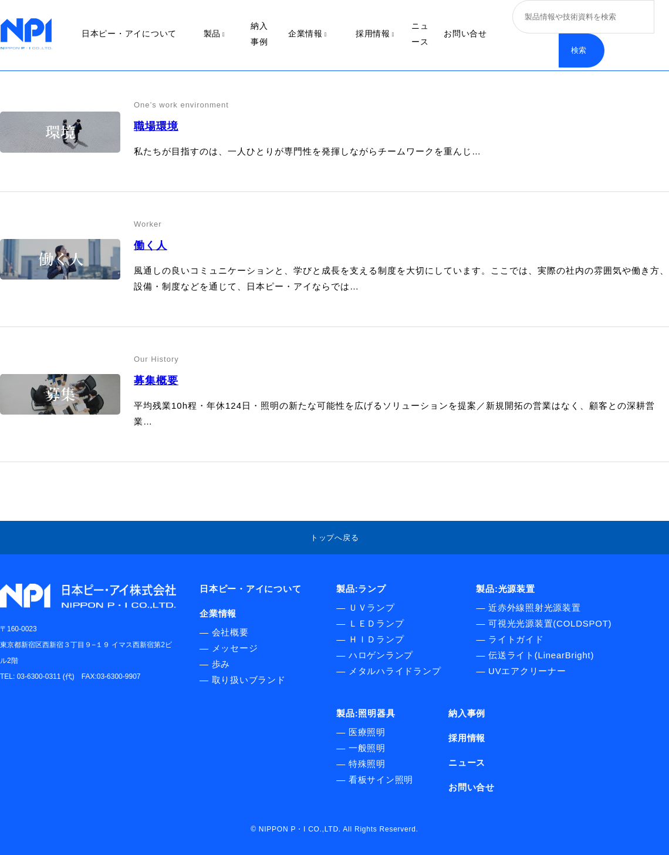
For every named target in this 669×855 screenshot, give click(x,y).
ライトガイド (516, 639)
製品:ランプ (361, 589)
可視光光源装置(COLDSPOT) (549, 623)
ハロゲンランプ (381, 655)
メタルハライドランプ (395, 671)
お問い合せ (465, 33)
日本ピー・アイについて (129, 33)
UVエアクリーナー (527, 671)
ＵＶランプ (372, 607)
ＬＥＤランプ (376, 623)
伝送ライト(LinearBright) (541, 655)
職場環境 (156, 126)
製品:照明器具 (365, 713)
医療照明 (367, 732)
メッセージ (235, 648)
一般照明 (367, 748)
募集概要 (156, 380)
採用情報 (375, 33)
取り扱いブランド (249, 680)
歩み (221, 664)
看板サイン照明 (381, 780)
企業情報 (307, 33)
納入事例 (466, 713)
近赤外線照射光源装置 (534, 607)
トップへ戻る (334, 537)
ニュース (466, 763)
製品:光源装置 (505, 589)
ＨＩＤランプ (376, 639)
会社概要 (230, 632)
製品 (214, 33)
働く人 (150, 245)
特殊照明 (367, 764)
